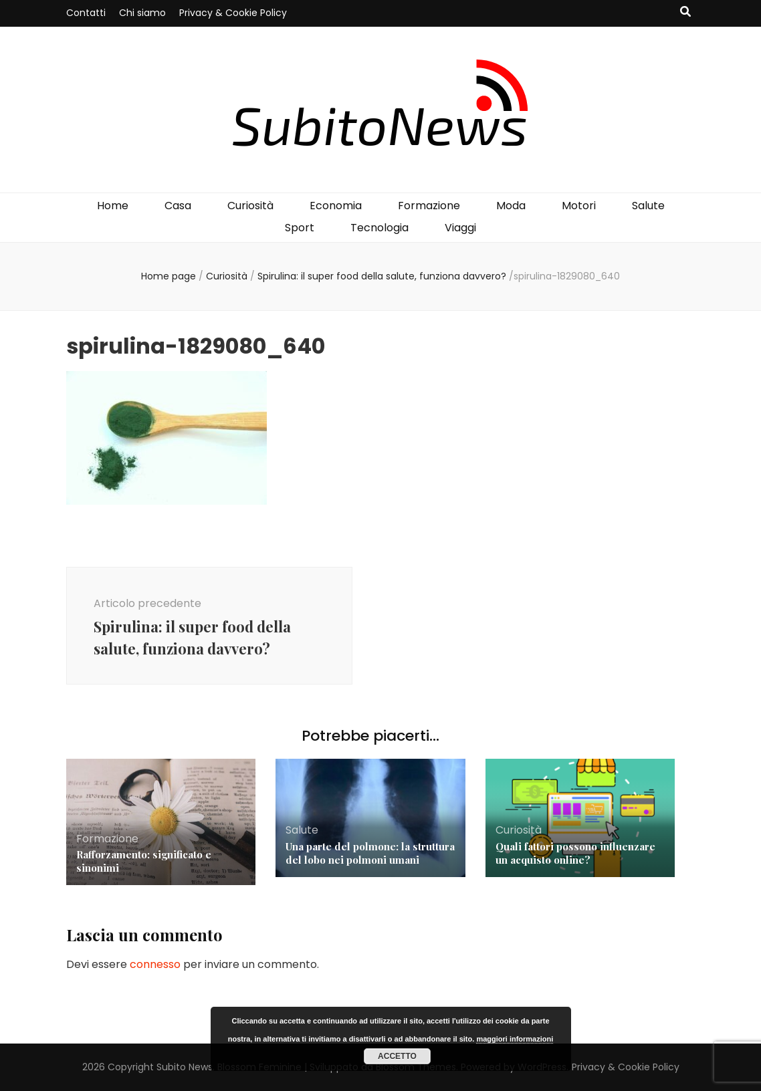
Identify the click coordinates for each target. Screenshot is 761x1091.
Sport (299, 227)
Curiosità (250, 205)
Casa (178, 205)
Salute (648, 205)
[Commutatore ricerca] (685, 12)
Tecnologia (379, 227)
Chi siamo (142, 12)
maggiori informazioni (514, 1039)
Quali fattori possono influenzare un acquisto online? (575, 853)
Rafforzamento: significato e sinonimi (143, 861)
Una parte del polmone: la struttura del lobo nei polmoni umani (370, 853)
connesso (155, 964)
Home (112, 205)
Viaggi (460, 227)
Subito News (184, 1067)
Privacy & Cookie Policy (233, 12)
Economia (336, 205)
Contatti (86, 12)
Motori (579, 205)
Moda (511, 205)
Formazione (429, 205)
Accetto (397, 1056)
